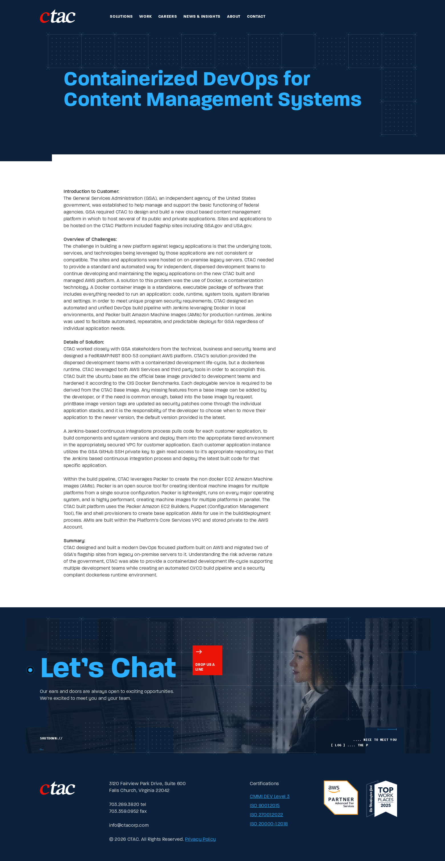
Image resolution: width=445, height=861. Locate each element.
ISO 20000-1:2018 (269, 824)
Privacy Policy (200, 839)
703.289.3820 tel (127, 804)
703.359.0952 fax (128, 811)
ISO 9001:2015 (265, 806)
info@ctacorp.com (129, 825)
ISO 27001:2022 (266, 815)
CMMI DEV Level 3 (270, 797)
